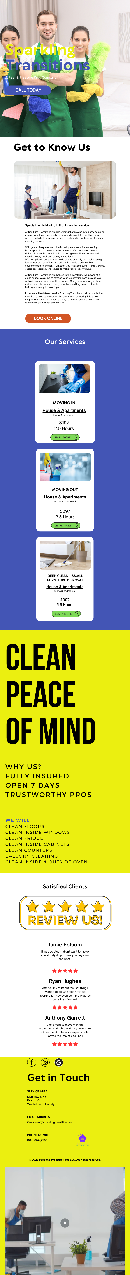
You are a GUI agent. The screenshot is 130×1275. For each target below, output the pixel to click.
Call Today (28, 90)
